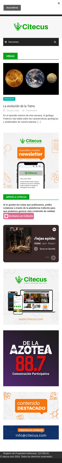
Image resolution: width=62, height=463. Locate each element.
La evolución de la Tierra (19, 106)
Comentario (31, 110)
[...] (39, 122)
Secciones (13, 42)
